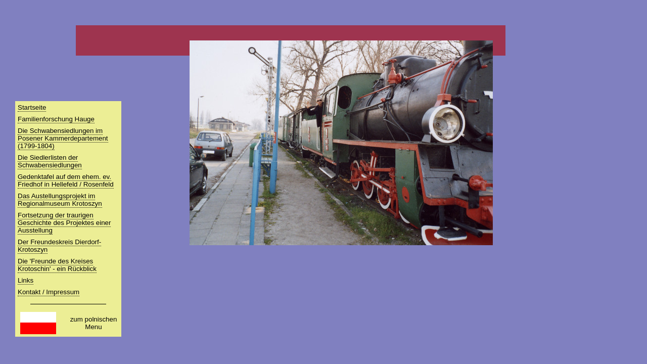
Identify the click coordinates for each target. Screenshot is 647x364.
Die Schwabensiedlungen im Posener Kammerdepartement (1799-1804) (63, 138)
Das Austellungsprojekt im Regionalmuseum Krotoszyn (60, 199)
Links (25, 280)
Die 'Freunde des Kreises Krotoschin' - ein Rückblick (57, 264)
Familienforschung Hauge (56, 119)
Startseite (32, 107)
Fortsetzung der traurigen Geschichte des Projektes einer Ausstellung (64, 222)
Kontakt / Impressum (48, 292)
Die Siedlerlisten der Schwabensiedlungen (50, 161)
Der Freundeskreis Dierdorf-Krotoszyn (59, 245)
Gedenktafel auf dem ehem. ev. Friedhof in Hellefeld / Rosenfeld (66, 180)
